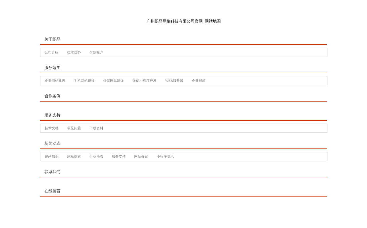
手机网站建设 (84, 81)
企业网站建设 (55, 81)
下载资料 (96, 128)
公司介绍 (51, 52)
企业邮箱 (199, 81)
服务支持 (52, 115)
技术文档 (51, 128)
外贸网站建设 (113, 81)
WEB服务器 (174, 81)
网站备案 (141, 156)
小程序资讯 (165, 156)
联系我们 (52, 172)
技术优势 (74, 52)
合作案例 (52, 96)
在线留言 (52, 191)
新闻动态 (52, 143)
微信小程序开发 (144, 81)
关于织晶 (52, 39)
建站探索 (74, 156)
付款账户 (96, 52)
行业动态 (96, 156)
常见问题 (74, 128)
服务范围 (52, 68)
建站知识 (51, 156)
